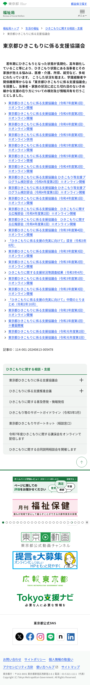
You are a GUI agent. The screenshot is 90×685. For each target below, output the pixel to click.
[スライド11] (39, 522)
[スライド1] (3, 522)
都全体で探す (79, 3)
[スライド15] (54, 522)
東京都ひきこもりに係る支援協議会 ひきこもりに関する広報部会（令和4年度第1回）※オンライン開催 (46, 221)
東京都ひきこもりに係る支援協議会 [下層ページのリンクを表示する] (46, 380)
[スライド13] (46, 522)
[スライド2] (7, 522)
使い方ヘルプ (45, 667)
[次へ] (72, 522)
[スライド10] (36, 522)
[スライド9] (32, 522)
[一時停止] (87, 522)
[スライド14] (50, 522)
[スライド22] (79, 522)
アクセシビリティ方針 (18, 667)
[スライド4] (14, 522)
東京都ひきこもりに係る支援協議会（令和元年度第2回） (47, 331)
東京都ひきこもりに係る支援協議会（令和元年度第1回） (47, 337)
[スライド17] (61, 522)
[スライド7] (25, 522)
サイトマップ (70, 667)
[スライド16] (57, 522)
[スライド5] (18, 522)
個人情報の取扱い (61, 659)
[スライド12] (43, 522)
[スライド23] (82, 522)
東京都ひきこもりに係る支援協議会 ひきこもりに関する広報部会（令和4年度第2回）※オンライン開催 (46, 211)
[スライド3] (10, 522)
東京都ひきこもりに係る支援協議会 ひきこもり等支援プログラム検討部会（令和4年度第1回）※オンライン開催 (46, 189)
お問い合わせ (12, 659)
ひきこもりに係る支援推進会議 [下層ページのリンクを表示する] (46, 391)
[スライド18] (64, 522)
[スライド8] (28, 522)
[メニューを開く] (82, 13)
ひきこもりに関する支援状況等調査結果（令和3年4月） (46, 272)
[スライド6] (21, 522)
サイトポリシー (35, 659)
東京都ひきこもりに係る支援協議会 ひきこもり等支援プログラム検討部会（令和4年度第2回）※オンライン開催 (46, 179)
